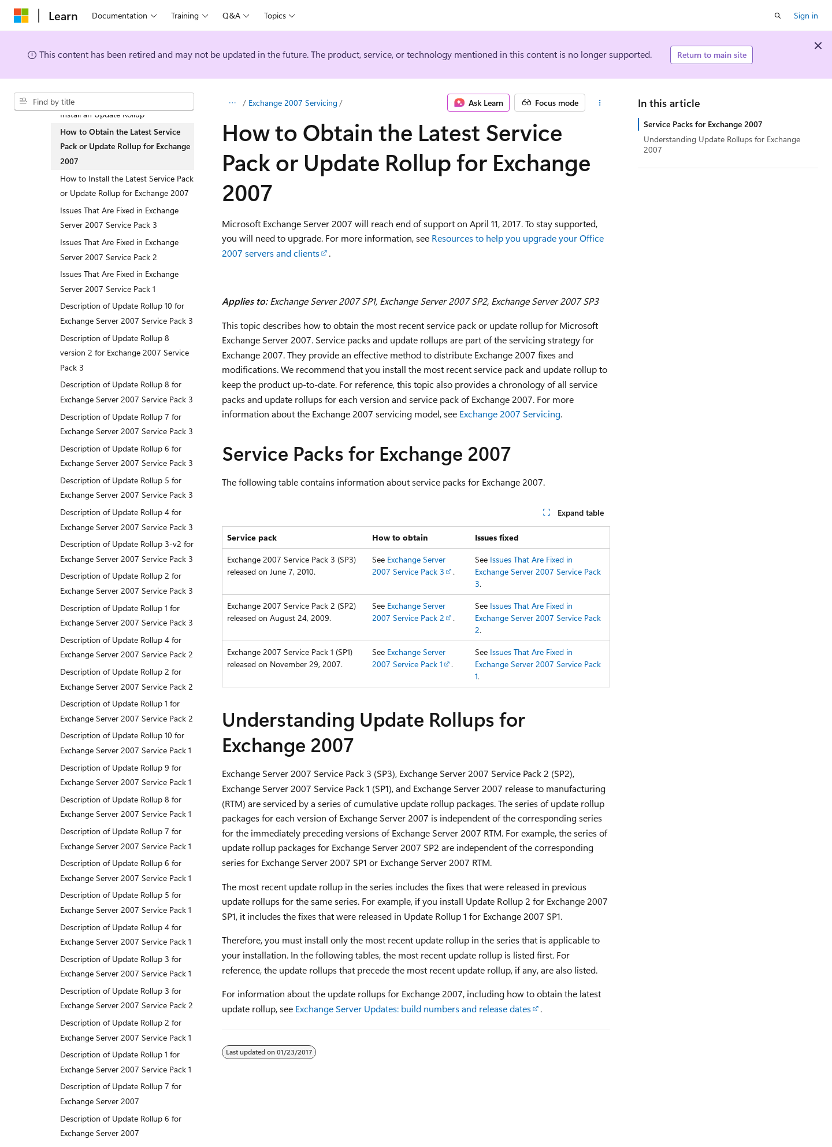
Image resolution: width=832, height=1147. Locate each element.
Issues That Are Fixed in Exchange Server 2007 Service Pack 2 (538, 617)
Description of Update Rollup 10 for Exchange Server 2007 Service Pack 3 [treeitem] (126, 313)
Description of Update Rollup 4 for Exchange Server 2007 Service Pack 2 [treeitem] (126, 647)
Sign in (806, 15)
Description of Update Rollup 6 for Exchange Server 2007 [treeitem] (120, 1126)
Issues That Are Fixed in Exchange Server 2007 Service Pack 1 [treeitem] (119, 281)
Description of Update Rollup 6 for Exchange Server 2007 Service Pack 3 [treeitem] (126, 456)
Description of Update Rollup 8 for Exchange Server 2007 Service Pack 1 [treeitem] (125, 807)
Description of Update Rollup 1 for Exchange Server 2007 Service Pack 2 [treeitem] (126, 711)
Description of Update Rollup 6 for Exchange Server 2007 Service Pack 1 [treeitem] (125, 870)
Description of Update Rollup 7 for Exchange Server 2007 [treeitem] (120, 1094)
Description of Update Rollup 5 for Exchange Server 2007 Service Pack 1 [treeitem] (125, 902)
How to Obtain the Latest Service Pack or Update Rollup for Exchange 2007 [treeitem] (125, 146)
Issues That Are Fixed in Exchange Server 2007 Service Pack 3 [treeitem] (119, 218)
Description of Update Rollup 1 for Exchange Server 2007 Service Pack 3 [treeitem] (126, 615)
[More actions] (600, 103)
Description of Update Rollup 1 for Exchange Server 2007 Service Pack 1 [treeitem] (125, 1062)
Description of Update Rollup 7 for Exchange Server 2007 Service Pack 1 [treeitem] (125, 839)
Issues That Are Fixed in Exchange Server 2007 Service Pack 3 (538, 571)
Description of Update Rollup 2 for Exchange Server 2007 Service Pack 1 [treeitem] (125, 1030)
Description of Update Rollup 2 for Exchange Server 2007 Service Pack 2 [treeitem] (126, 679)
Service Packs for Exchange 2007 (703, 124)
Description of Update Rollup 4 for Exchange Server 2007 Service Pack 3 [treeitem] (126, 519)
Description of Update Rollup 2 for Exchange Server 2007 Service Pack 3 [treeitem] (126, 583)
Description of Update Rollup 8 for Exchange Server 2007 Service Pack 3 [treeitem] (126, 392)
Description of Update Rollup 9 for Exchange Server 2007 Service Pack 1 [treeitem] (125, 775)
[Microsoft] (21, 15)
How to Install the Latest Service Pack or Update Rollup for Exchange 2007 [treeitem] (127, 186)
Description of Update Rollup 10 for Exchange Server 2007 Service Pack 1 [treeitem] (125, 743)
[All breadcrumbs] (232, 103)
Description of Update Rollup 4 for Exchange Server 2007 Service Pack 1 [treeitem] (125, 935)
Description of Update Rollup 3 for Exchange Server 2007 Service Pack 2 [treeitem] (126, 998)
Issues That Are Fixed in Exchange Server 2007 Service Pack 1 (538, 664)
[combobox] (104, 101)
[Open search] (777, 15)
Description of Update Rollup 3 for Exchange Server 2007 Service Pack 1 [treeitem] (125, 966)
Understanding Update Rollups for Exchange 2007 (722, 144)
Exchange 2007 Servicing (292, 102)
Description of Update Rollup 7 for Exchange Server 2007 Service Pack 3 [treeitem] (126, 424)
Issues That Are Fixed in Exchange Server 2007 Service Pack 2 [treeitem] (119, 249)
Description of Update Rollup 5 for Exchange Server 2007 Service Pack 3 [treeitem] (126, 488)
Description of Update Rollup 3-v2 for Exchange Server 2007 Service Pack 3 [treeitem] (127, 551)
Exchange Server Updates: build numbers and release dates (413, 1008)
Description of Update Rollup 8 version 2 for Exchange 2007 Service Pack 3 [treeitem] (124, 352)
